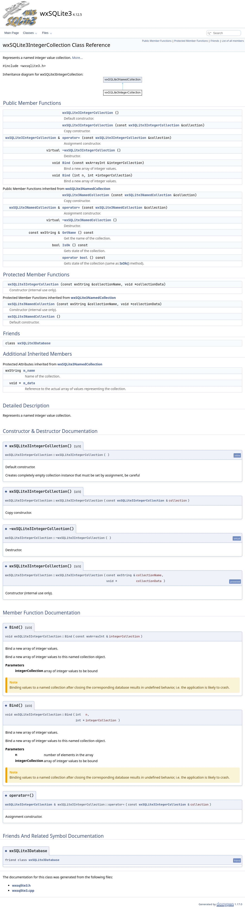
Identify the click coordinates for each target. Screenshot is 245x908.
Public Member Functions (157, 40)
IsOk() (124, 263)
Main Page (11, 33)
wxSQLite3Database (34, 343)
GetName (69, 232)
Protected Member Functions (191, 40)
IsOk (66, 245)
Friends (214, 40)
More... (77, 57)
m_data (29, 383)
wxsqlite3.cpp (23, 890)
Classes (30, 33)
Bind (66, 163)
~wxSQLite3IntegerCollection (88, 150)
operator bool (75, 258)
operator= (71, 138)
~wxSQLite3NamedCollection (86, 220)
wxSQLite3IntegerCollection (87, 113)
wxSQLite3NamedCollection (87, 188)
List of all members (233, 40)
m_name (29, 370)
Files (47, 33)
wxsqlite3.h (21, 885)
